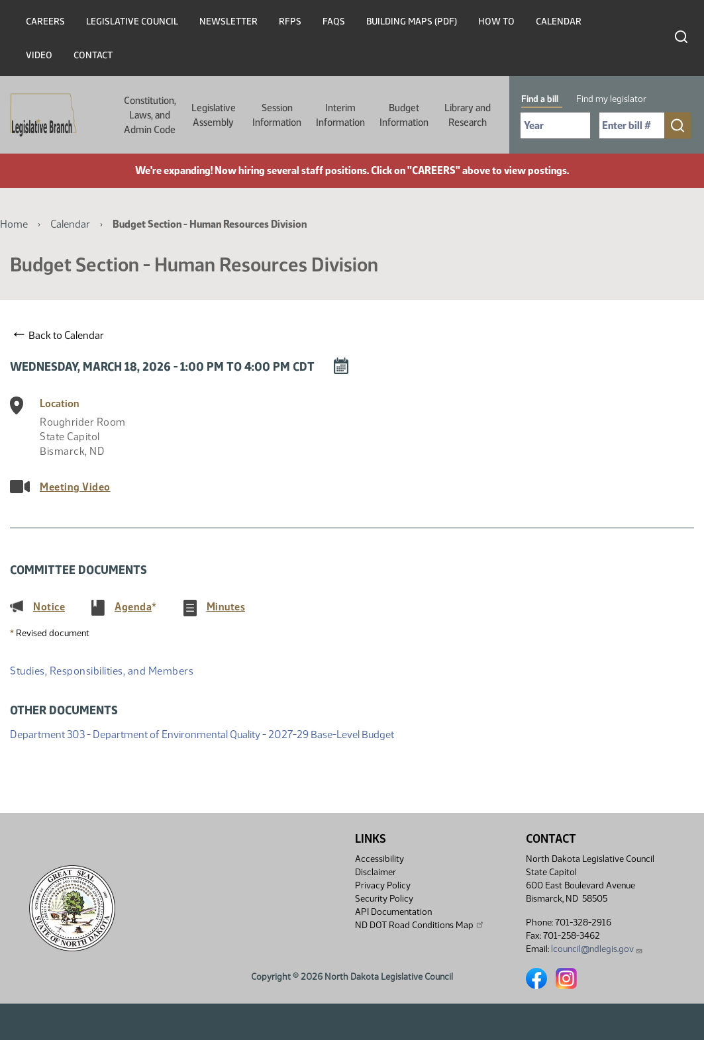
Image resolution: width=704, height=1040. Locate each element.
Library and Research (467, 115)
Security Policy (384, 898)
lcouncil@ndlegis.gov (597, 949)
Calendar (558, 21)
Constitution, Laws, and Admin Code (150, 115)
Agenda (133, 606)
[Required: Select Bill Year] (555, 125)
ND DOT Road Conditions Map (420, 925)
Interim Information (340, 115)
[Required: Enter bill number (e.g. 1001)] (632, 125)
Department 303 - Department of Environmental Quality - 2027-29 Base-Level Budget (202, 734)
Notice (49, 606)
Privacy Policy (383, 885)
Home (14, 224)
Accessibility (379, 859)
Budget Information (403, 115)
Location (59, 403)
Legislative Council (132, 21)
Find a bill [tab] (539, 99)
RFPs (290, 21)
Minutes (226, 606)
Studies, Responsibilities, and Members (101, 671)
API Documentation (393, 912)
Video (39, 55)
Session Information (276, 115)
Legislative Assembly (213, 115)
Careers (45, 21)
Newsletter (228, 21)
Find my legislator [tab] (611, 99)
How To (496, 21)
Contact (93, 55)
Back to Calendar (59, 335)
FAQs (334, 21)
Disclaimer (375, 872)
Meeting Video (75, 487)
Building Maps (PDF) (411, 21)
